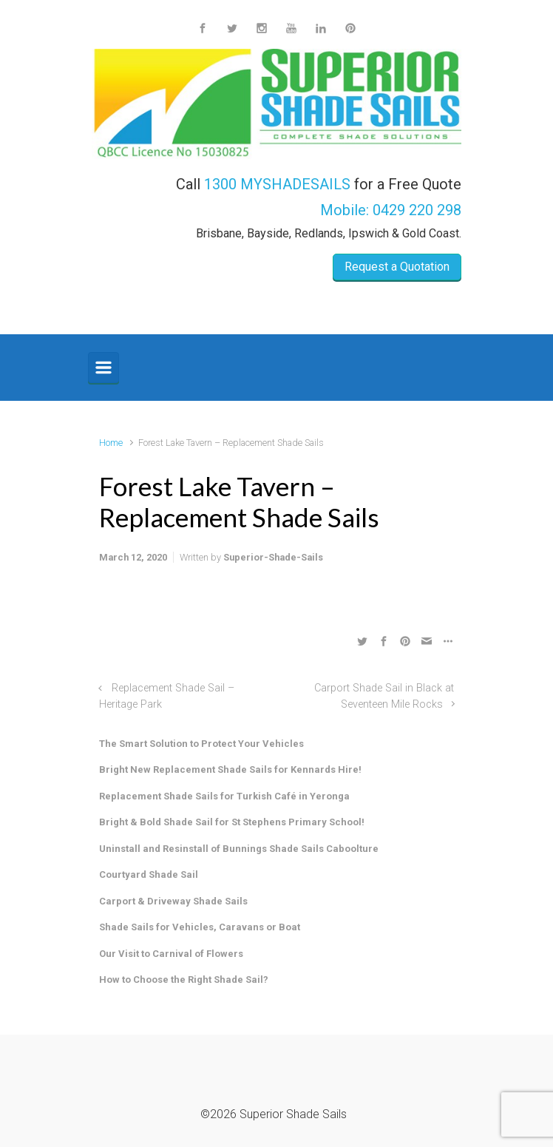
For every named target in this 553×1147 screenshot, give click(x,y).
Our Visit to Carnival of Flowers (171, 953)
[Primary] (103, 367)
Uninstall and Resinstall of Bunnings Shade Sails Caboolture (239, 848)
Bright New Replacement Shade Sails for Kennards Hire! (230, 769)
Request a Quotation (397, 267)
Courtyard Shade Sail (148, 874)
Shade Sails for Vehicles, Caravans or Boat (199, 927)
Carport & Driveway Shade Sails (173, 901)
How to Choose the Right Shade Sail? (183, 979)
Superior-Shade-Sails (273, 557)
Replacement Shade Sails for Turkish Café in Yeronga (224, 796)
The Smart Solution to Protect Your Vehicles (201, 743)
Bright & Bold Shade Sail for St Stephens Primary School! (231, 822)
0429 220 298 (417, 210)
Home (111, 442)
